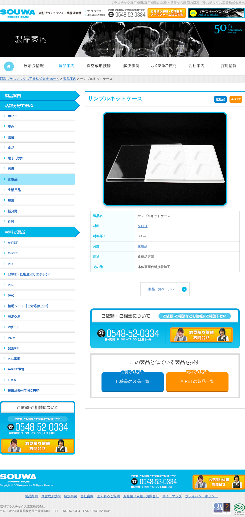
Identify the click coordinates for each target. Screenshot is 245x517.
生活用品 (14, 190)
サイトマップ (172, 496)
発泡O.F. (14, 316)
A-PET (236, 99)
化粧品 (220, 99)
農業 (11, 200)
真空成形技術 (51, 496)
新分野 (13, 211)
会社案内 (87, 496)
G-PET (13, 253)
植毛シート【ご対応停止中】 (29, 306)
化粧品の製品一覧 (133, 378)
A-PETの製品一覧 (197, 378)
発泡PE (13, 348)
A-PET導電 (16, 369)
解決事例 (70, 496)
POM (11, 338)
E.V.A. (12, 380)
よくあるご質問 (108, 496)
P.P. (10, 264)
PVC (11, 295)
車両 (11, 126)
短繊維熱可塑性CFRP (24, 390)
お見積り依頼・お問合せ (141, 496)
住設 (11, 222)
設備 (11, 137)
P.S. (11, 285)
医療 (11, 169)
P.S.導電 (14, 359)
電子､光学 (15, 158)
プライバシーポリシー (201, 496)
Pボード (14, 327)
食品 (11, 148)
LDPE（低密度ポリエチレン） (30, 274)
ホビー (13, 116)
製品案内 (31, 496)
